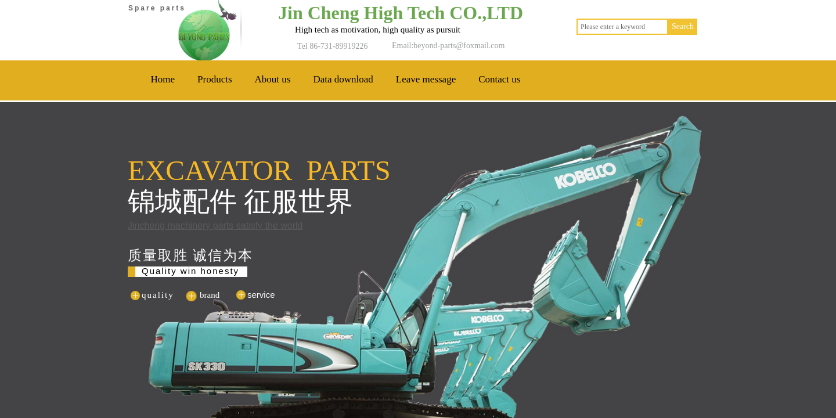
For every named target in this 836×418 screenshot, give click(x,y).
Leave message (426, 79)
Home (163, 79)
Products (214, 79)
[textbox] (622, 27)
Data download (343, 79)
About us (273, 79)
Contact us (499, 79)
